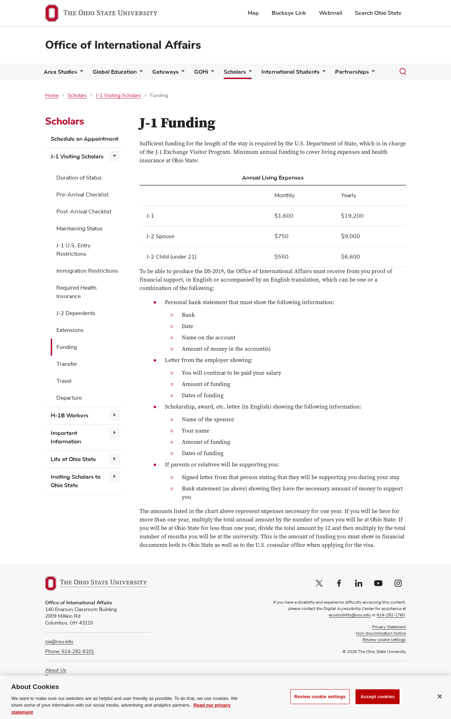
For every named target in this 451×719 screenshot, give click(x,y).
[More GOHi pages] (211, 73)
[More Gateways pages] (181, 73)
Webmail (330, 13)
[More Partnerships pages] (372, 73)
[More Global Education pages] (139, 73)
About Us (55, 670)
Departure (69, 398)
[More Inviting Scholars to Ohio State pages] (114, 476)
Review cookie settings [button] (384, 640)
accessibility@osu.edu (350, 615)
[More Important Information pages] (114, 433)
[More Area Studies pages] (80, 73)
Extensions (70, 330)
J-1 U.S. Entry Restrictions (73, 250)
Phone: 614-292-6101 (69, 651)
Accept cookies (377, 703)
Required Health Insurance (76, 292)
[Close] (439, 703)
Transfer (66, 364)
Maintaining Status (79, 228)
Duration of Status (79, 178)
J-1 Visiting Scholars (118, 95)
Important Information (66, 437)
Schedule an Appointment (84, 139)
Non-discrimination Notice (381, 634)
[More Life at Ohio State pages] (114, 459)
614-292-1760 (391, 615)
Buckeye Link (289, 13)
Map (253, 13)
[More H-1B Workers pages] (114, 415)
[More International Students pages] (322, 73)
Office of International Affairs (123, 45)
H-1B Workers (69, 415)
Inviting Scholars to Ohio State (75, 481)
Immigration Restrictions (87, 271)
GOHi (201, 72)
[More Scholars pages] (249, 73)
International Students (290, 72)
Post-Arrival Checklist (83, 212)
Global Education (115, 72)
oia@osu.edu (59, 641)
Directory (55, 677)
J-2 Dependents (75, 313)
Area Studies (60, 72)
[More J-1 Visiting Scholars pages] (114, 156)
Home (51, 95)
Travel (64, 381)
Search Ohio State (378, 13)
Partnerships (352, 72)
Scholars (235, 72)
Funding (66, 347)
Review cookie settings (320, 703)
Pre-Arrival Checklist (82, 195)
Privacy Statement (389, 627)
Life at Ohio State (73, 459)
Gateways (165, 72)
